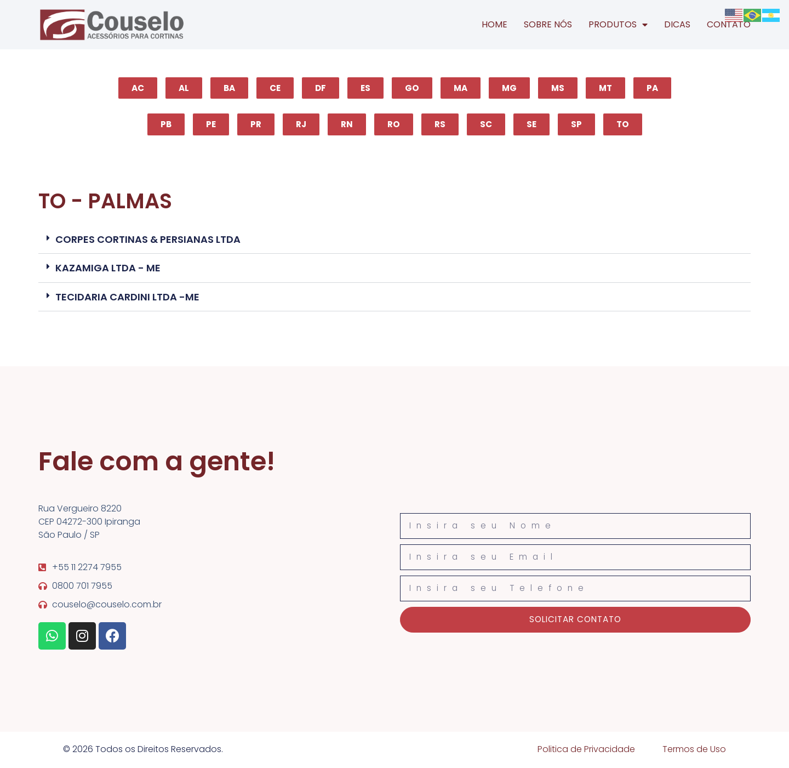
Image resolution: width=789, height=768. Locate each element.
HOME (494, 24)
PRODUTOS (618, 25)
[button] (394, 240)
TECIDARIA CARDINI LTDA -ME (127, 297)
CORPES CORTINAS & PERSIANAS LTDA (148, 240)
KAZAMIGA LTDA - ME (108, 269)
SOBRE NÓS (548, 24)
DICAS (677, 24)
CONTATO (729, 24)
